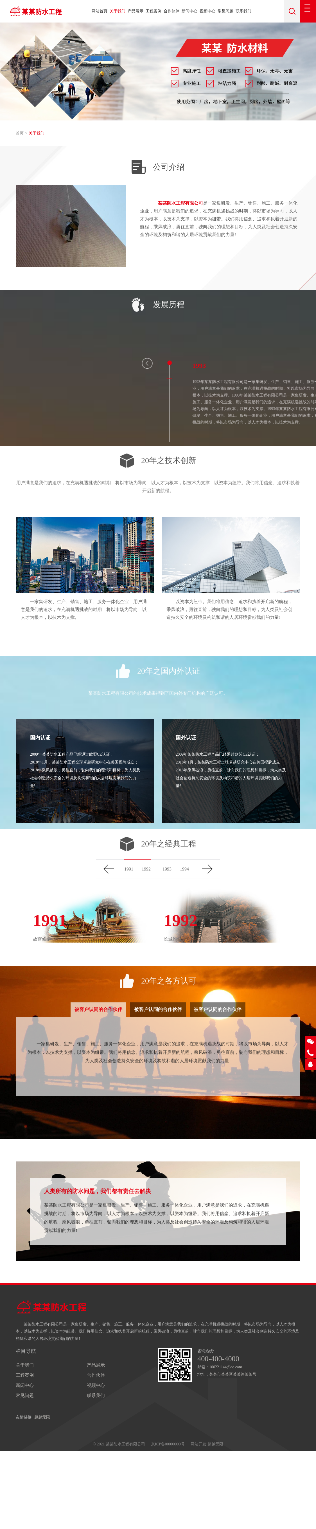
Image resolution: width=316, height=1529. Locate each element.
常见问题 (225, 11)
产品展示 (135, 11)
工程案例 (153, 11)
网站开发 (198, 1520)
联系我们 (243, 11)
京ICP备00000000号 (168, 1520)
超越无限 (42, 1492)
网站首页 (99, 11)
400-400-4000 (221, 1434)
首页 (20, 133)
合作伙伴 (171, 11)
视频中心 (207, 11)
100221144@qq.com (225, 1443)
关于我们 (117, 11)
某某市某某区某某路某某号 (232, 1450)
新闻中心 (189, 11)
